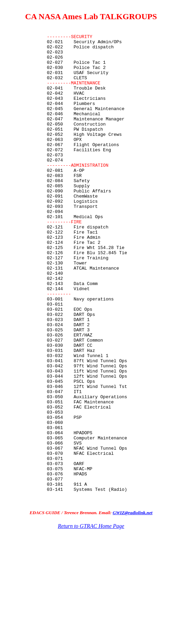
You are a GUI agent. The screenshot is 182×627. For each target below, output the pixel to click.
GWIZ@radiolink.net (133, 607)
